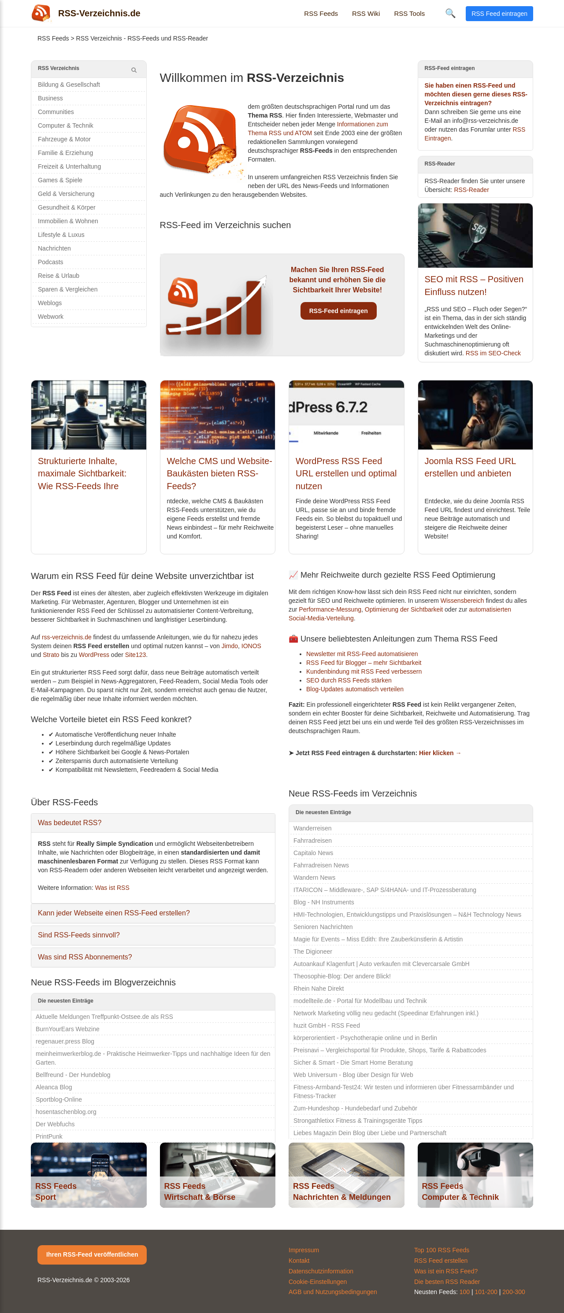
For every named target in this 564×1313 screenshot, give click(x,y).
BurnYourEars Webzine (68, 1029)
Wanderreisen (312, 828)
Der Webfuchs (55, 1124)
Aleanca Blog (54, 1087)
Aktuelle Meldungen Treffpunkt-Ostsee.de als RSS (104, 1016)
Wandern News (314, 877)
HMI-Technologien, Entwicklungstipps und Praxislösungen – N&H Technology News (407, 914)
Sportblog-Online (59, 1099)
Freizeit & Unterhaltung (69, 166)
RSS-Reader (471, 189)
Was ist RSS (112, 887)
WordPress (94, 654)
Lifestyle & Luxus (61, 234)
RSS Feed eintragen (499, 13)
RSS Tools (409, 13)
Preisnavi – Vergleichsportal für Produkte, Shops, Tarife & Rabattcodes (389, 1050)
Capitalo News (313, 852)
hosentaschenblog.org (66, 1111)
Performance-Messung (330, 609)
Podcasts (50, 262)
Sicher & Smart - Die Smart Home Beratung (353, 1062)
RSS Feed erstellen (441, 1260)
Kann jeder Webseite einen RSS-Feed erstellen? (114, 913)
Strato (51, 654)
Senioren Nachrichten (323, 926)
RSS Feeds (321, 13)
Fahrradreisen (312, 840)
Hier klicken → (440, 752)
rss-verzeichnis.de (67, 637)
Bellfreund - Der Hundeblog (73, 1074)
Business (50, 98)
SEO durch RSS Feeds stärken (349, 680)
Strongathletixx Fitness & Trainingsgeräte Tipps (358, 1120)
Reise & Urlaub (58, 275)
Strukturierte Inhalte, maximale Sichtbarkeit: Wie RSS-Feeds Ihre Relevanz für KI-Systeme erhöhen (86, 486)
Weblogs (50, 302)
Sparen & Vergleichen (67, 289)
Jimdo (230, 645)
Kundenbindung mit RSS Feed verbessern (364, 671)
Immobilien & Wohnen (68, 221)
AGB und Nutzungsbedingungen (333, 1291)
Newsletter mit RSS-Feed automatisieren (362, 653)
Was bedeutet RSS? (69, 822)
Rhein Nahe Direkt (318, 988)
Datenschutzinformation (321, 1271)
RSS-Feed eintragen (338, 310)
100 (465, 1291)
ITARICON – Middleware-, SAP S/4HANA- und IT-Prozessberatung (384, 889)
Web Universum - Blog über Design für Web (353, 1074)
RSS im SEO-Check (493, 353)
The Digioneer (312, 951)
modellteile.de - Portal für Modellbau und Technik (360, 1000)
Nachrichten (54, 248)
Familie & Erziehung (65, 152)
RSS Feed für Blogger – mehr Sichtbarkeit (363, 662)
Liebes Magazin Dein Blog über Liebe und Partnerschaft (369, 1132)
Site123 (135, 654)
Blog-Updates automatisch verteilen (355, 689)
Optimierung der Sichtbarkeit (404, 609)
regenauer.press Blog (65, 1041)
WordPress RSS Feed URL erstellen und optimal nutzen (346, 473)
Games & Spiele (60, 180)
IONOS (251, 645)
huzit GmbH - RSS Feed (326, 1025)
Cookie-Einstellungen (318, 1281)
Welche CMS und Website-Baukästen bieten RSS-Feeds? (219, 473)
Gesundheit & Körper (67, 207)
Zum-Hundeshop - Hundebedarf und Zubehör (355, 1108)
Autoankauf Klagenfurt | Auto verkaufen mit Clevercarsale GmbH (381, 963)
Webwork (50, 316)
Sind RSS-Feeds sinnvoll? (79, 935)
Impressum (304, 1250)
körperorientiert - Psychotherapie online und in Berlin (365, 1037)
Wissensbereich (462, 600)
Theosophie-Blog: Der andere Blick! (342, 976)
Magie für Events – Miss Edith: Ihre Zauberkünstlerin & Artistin (378, 939)
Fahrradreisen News (321, 865)
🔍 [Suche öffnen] (450, 13)
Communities (56, 111)
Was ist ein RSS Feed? (446, 1271)
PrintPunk (49, 1136)
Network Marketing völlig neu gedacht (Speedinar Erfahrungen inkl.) (386, 1013)
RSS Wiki (366, 13)
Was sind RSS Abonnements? (85, 957)
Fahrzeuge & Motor (64, 139)
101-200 (486, 1291)
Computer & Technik (65, 125)
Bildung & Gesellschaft (69, 84)
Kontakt (299, 1260)
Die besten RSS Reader (447, 1281)
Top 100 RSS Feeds (441, 1250)
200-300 (513, 1291)
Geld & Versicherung (66, 193)
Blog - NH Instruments (323, 902)
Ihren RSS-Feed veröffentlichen (92, 1254)
